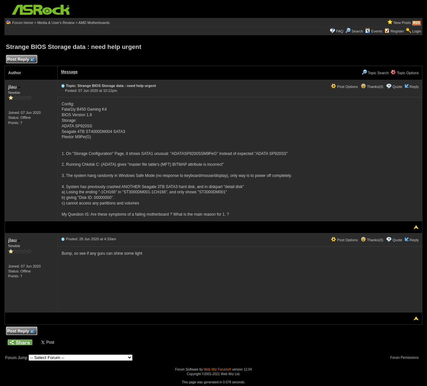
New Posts (402, 23)
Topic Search (375, 73)
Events (373, 31)
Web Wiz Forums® (217, 369)
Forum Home (22, 23)
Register (397, 31)
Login (416, 31)
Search (357, 31)
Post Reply (20, 59)
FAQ (339, 31)
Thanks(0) (372, 87)
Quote (397, 87)
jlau (14, 87)
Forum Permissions (406, 357)
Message (69, 72)
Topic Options (405, 73)
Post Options (344, 87)
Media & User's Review (55, 23)
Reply (414, 87)
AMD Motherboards (94, 23)
